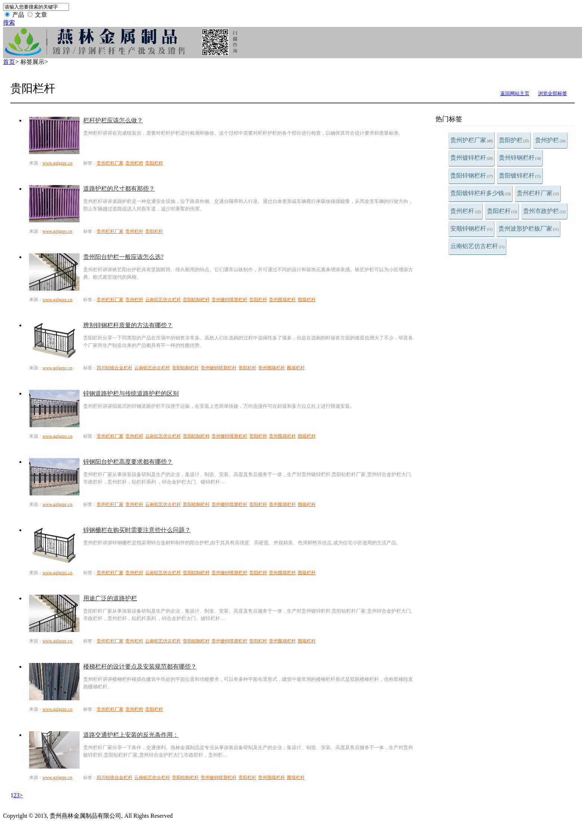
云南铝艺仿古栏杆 (477, 246)
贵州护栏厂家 (471, 140)
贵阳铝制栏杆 (196, 299)
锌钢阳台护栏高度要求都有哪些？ (128, 462)
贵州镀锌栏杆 (471, 157)
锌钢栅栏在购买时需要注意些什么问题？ (137, 530)
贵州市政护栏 (544, 211)
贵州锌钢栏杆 (520, 157)
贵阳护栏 (514, 140)
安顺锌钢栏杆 (471, 228)
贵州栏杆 (465, 211)
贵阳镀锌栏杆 (520, 175)
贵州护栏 (550, 140)
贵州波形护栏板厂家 (528, 228)
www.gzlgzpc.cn (57, 163)
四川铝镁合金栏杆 (114, 367)
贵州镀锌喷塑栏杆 (229, 299)
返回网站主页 (514, 93)
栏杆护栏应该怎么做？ (113, 120)
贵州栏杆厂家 (538, 193)
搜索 (9, 22)
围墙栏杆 (307, 299)
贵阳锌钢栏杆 (471, 175)
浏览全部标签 (552, 93)
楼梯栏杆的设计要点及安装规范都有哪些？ (140, 666)
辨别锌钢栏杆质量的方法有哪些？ (128, 325)
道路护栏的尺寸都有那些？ (119, 188)
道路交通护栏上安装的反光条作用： (131, 735)
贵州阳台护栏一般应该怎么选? (123, 257)
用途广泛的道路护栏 (110, 598)
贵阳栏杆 (502, 211)
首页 (9, 62)
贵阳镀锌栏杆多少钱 (480, 193)
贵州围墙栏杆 (282, 299)
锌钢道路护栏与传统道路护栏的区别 (131, 393)
